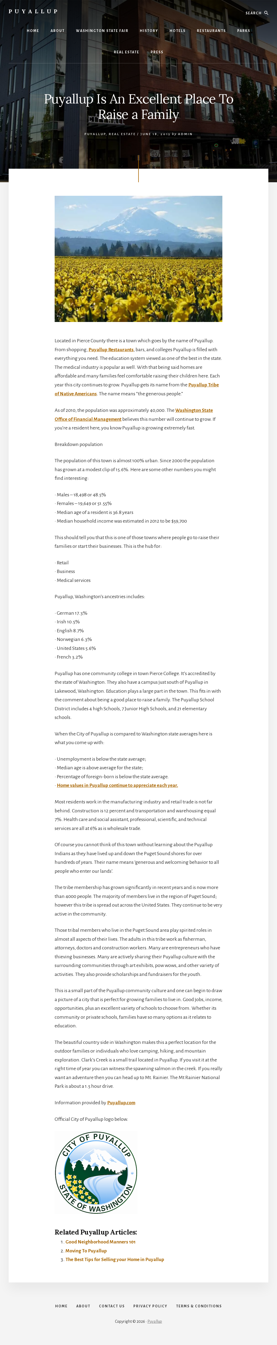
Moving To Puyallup (86, 1250)
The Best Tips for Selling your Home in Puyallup (116, 1258)
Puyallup (34, 11)
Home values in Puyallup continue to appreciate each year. (119, 785)
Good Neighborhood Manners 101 (101, 1241)
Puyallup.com (121, 1102)
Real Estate (122, 134)
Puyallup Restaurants (111, 349)
